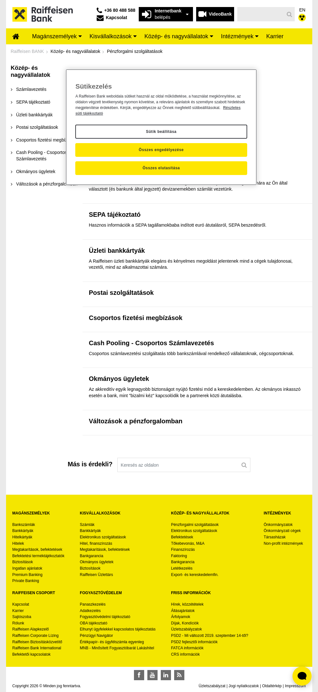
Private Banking (25, 581)
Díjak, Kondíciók (185, 623)
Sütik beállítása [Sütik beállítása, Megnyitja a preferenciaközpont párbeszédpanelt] (161, 131)
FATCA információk (187, 648)
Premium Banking (27, 574)
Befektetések (182, 537)
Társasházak (275, 537)
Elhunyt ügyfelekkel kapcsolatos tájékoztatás (117, 629)
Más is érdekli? (90, 464)
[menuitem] (16, 37)
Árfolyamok (180, 617)
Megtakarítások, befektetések (37, 549)
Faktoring (179, 556)
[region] (161, 127)
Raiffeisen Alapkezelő (30, 629)
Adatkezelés (90, 610)
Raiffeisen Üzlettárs (96, 574)
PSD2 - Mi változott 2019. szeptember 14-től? (209, 635)
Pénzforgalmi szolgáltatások (194, 524)
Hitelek (18, 543)
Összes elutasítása (161, 168)
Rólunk (18, 623)
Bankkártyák (22, 530)
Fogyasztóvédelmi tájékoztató (105, 617)
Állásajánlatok (183, 610)
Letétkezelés (181, 568)
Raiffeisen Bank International (36, 648)
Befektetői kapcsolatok (31, 654)
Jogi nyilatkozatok (244, 686)
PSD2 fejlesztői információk (194, 642)
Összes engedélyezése (161, 150)
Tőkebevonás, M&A (187, 543)
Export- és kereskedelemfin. (194, 574)
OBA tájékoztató (94, 623)
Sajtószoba (21, 617)
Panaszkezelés (93, 604)
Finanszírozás (183, 549)
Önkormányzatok (278, 524)
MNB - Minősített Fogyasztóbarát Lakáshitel (117, 648)
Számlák (87, 524)
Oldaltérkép (272, 686)
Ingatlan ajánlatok (27, 568)
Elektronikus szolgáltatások (103, 537)
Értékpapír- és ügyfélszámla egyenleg (112, 642)
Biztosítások (22, 562)
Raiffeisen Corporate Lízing (35, 635)
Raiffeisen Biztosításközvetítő (37, 642)
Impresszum (295, 686)
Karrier (18, 610)
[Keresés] (260, 14)
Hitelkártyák (22, 537)
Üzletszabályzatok (186, 629)
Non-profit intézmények (283, 543)
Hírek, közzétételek (187, 604)
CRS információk (185, 654)
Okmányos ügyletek (96, 562)
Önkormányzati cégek (282, 530)
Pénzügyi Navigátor (96, 635)
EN (302, 9)
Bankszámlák (23, 524)
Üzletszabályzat (212, 686)
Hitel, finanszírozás (96, 543)
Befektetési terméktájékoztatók (38, 556)
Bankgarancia (91, 556)
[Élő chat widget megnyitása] (302, 676)
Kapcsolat (20, 604)
